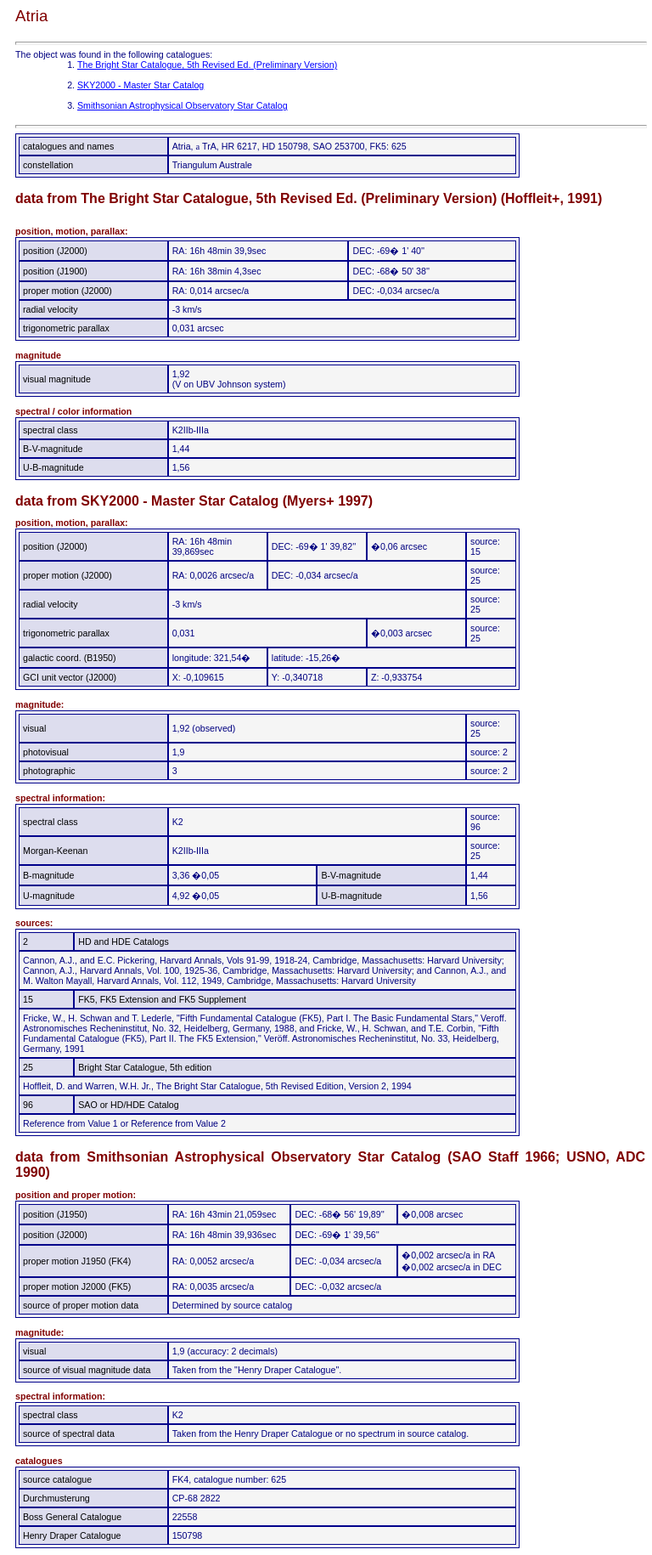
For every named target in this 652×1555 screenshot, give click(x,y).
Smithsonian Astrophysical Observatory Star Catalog (182, 105)
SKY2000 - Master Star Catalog (140, 85)
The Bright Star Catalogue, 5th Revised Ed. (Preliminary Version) (207, 64)
